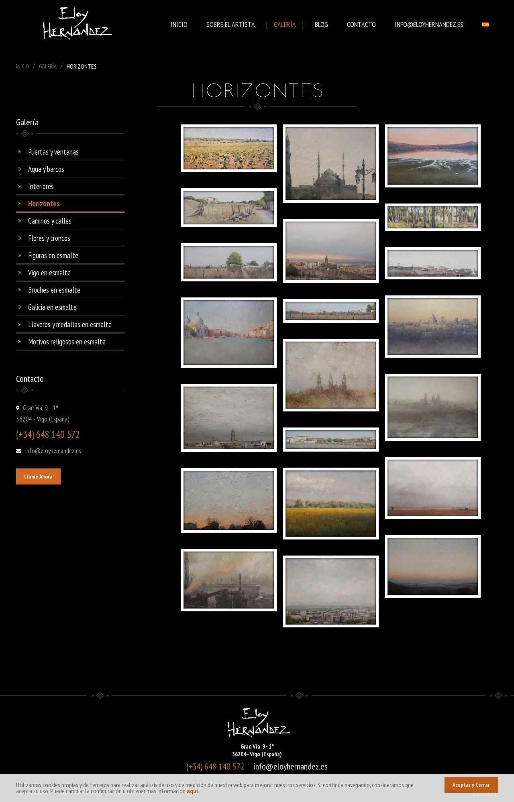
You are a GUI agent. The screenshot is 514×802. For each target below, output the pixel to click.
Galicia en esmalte (52, 307)
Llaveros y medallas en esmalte (70, 324)
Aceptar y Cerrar (471, 784)
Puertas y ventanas (53, 152)
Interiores (41, 186)
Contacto (361, 24)
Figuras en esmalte (53, 255)
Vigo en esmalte (49, 272)
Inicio (179, 24)
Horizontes (44, 203)
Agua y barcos (46, 169)
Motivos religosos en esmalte (67, 341)
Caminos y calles (49, 221)
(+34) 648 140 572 (48, 434)
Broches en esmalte (54, 290)
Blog (321, 24)
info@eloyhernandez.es (429, 24)
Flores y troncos (49, 238)
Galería (285, 24)
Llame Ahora (38, 476)
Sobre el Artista (230, 24)
